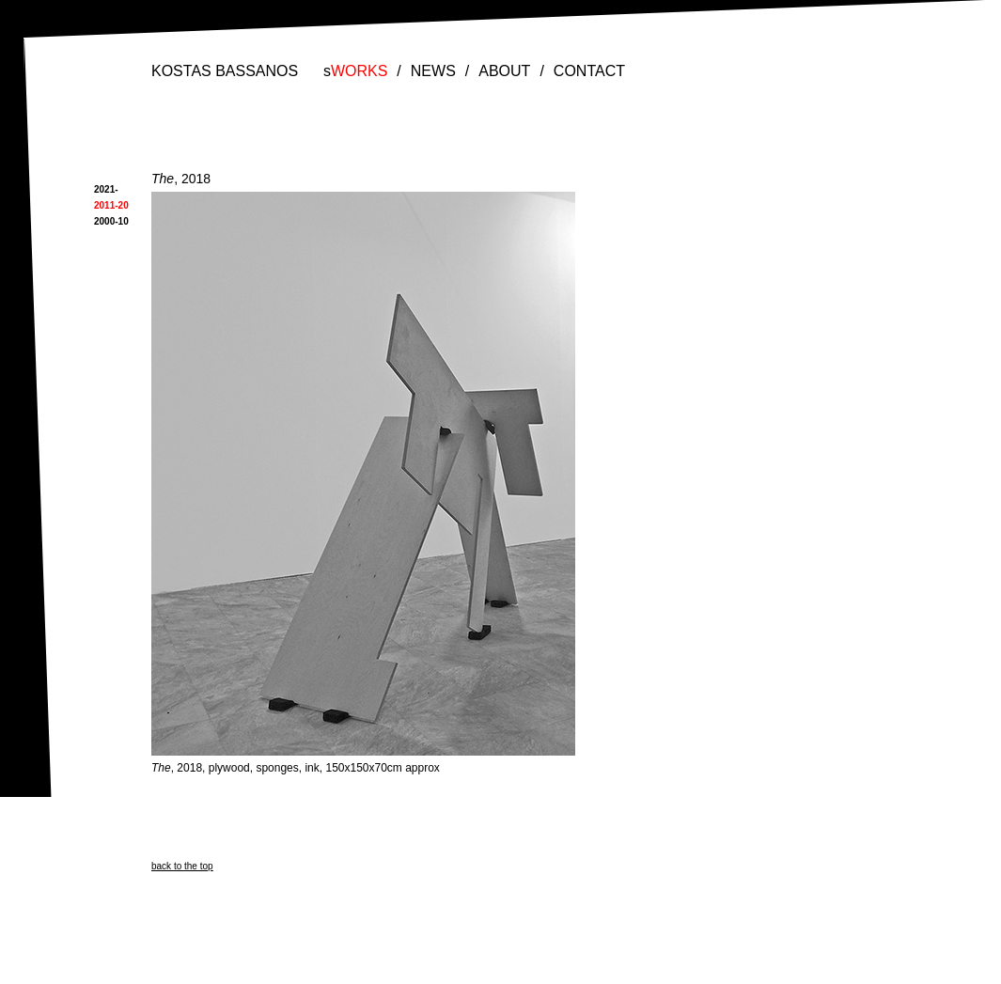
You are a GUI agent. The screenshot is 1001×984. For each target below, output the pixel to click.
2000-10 (111, 221)
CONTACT (589, 71)
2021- (106, 189)
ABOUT (504, 71)
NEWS (433, 71)
